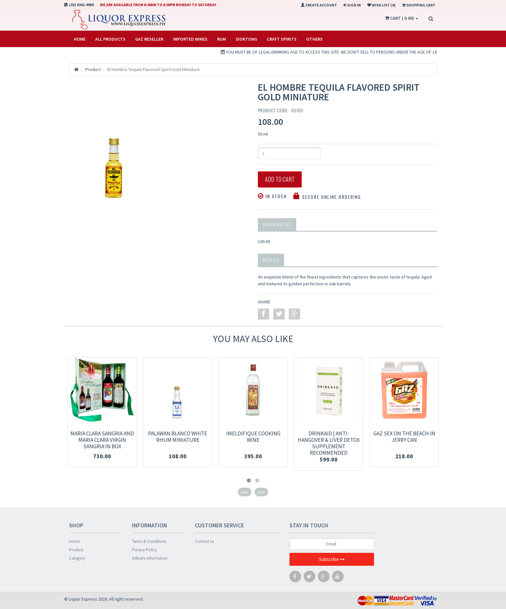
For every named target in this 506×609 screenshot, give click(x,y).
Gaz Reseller (149, 39)
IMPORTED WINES (190, 39)
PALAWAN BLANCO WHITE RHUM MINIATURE (177, 436)
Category (77, 558)
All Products (110, 39)
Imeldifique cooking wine (253, 436)
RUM (221, 39)
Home (80, 39)
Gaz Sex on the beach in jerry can (404, 436)
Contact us (204, 541)
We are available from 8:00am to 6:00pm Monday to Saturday (158, 4)
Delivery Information (149, 558)
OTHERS (314, 39)
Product (76, 550)
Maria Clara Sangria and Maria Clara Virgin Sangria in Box (102, 440)
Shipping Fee (277, 224)
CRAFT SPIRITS (282, 39)
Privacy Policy (144, 550)
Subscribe (332, 559)
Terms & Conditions (149, 541)
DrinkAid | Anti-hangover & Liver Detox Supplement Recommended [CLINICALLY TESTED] (329, 446)
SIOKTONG (246, 39)
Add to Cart (280, 179)
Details (271, 260)
